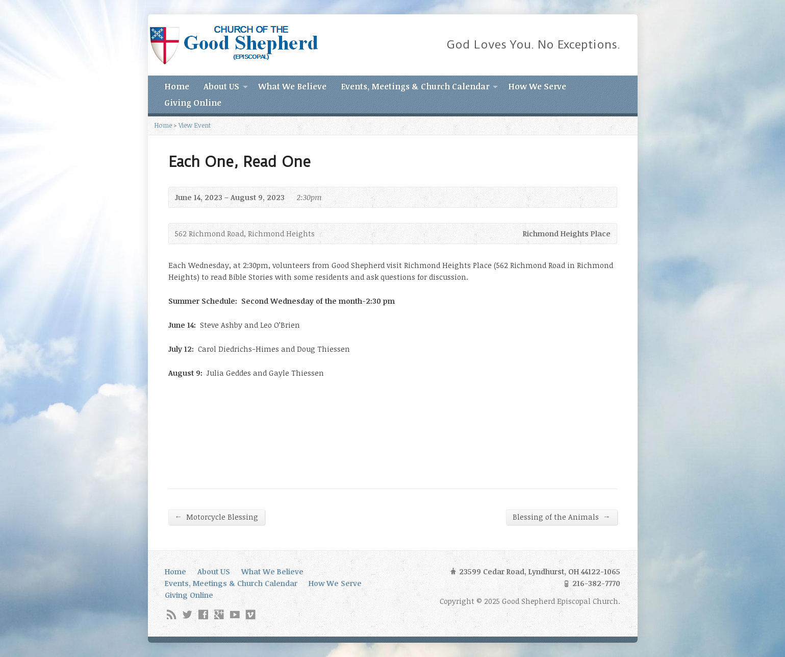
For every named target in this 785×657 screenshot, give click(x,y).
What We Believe (292, 86)
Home (176, 86)
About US (221, 86)
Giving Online (192, 102)
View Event (195, 125)
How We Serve (537, 86)
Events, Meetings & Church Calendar (415, 86)
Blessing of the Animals (561, 517)
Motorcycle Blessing (216, 517)
